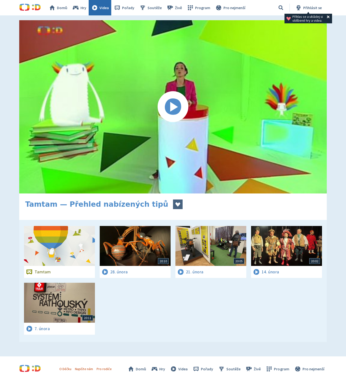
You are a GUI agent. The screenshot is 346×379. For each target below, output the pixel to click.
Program (198, 7)
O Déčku (65, 369)
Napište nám (84, 369)
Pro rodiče (104, 369)
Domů (58, 7)
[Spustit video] (173, 106)
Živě (174, 7)
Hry (79, 7)
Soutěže (150, 7)
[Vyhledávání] (281, 7)
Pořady (124, 7)
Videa (100, 7)
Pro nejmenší (230, 7)
